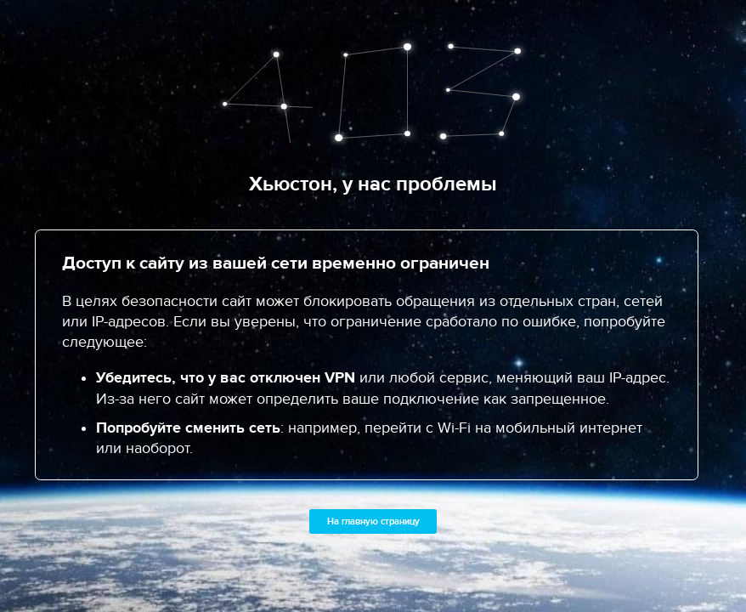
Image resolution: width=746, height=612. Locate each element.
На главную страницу (373, 521)
